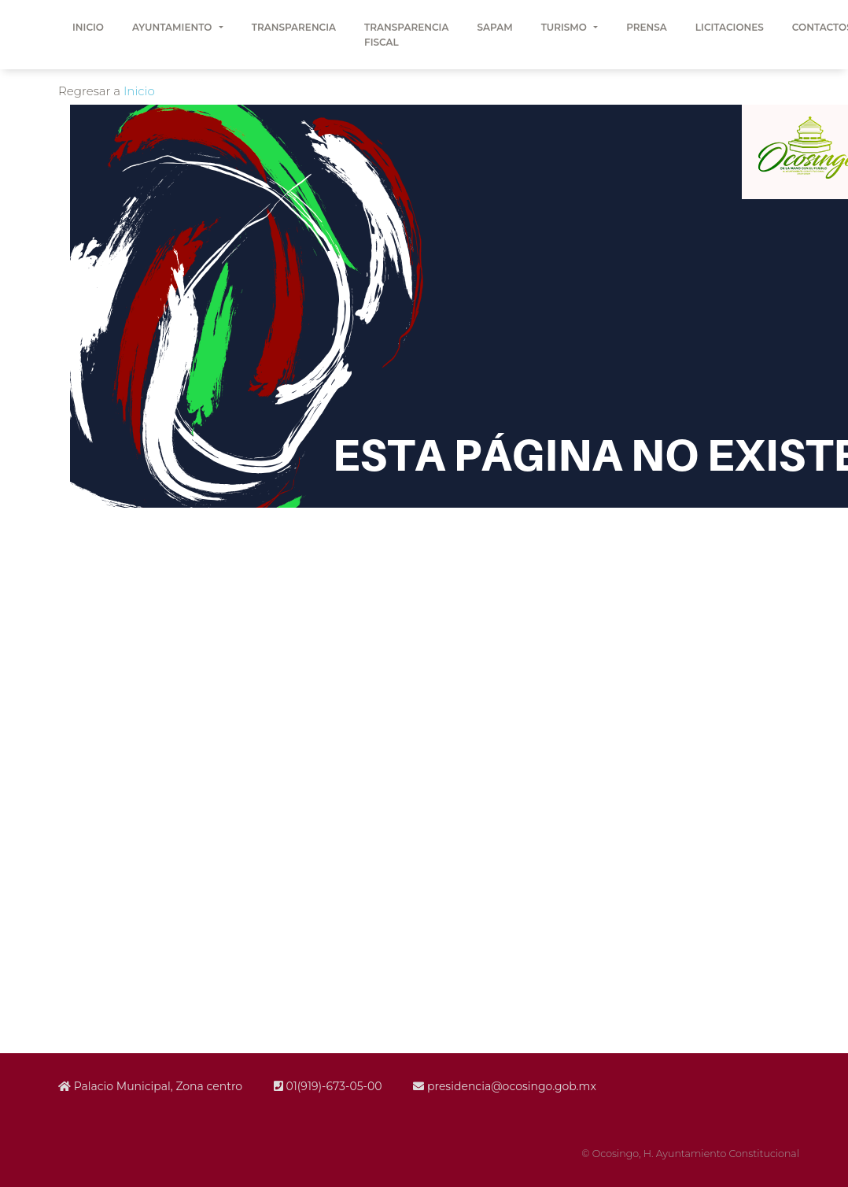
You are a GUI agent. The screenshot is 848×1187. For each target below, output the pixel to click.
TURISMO (565, 27)
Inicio (139, 90)
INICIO (88, 27)
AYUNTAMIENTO (173, 27)
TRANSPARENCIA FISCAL (406, 34)
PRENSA (646, 27)
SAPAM (494, 27)
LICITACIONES (729, 27)
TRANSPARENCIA (294, 27)
